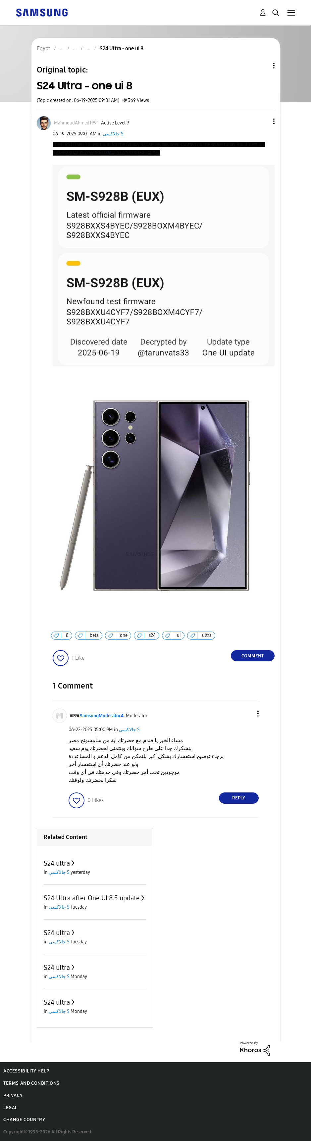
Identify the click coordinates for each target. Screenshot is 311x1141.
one (124, 635)
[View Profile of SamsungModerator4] (102, 716)
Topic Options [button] (263, 66)
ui (179, 635)
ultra (207, 635)
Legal (10, 1108)
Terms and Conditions (31, 1083)
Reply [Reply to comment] (238, 798)
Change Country (24, 1119)
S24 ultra (57, 863)
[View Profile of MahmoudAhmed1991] (76, 123)
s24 (152, 635)
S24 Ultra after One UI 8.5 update (92, 898)
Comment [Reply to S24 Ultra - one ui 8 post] (252, 656)
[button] (263, 121)
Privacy (13, 1095)
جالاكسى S (113, 134)
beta (94, 635)
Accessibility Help (26, 1071)
